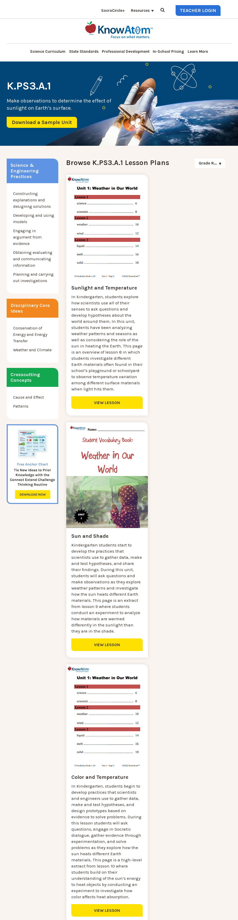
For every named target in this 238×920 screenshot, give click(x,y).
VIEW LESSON (104, 412)
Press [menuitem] (65, 843)
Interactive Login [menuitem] (75, 831)
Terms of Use (168, 912)
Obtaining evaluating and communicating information (32, 259)
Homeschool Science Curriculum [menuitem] (90, 874)
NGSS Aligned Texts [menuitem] (78, 867)
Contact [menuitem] (67, 812)
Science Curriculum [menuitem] (47, 51)
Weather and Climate (32, 349)
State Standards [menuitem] (84, 51)
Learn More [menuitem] (198, 51)
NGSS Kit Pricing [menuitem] (75, 818)
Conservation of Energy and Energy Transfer (30, 334)
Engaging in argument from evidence (27, 237)
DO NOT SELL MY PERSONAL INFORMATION (94, 912)
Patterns (20, 406)
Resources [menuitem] (140, 10)
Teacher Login (198, 10)
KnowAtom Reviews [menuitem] (78, 849)
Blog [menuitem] (64, 837)
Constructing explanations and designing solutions (32, 200)
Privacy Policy (143, 912)
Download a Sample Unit (42, 122)
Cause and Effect (28, 397)
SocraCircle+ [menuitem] (113, 10)
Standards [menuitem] (69, 880)
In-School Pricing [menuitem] (168, 51)
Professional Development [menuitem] (125, 51)
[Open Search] (162, 10)
